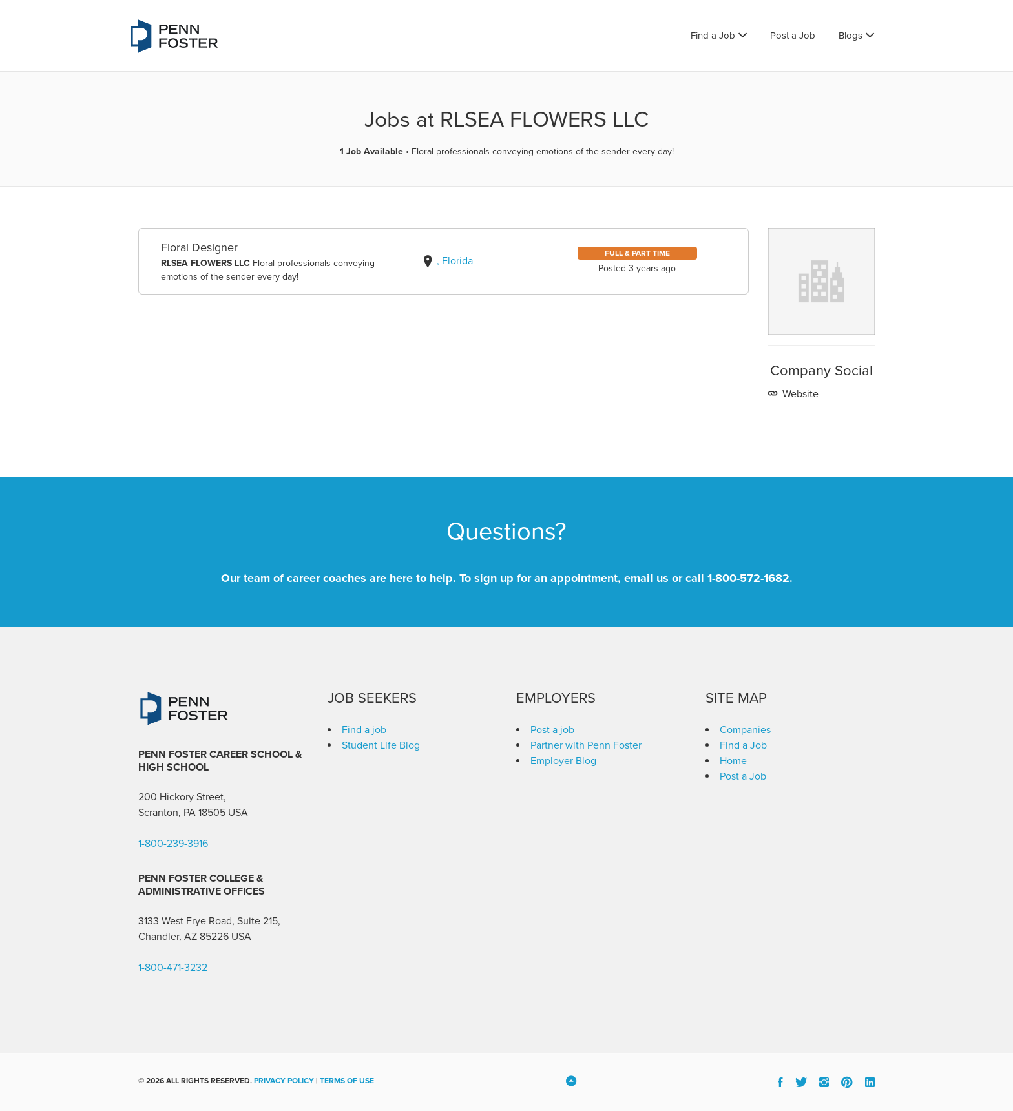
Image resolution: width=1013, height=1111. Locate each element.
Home (733, 760)
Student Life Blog (381, 745)
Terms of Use (347, 1080)
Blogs (850, 35)
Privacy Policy (284, 1080)
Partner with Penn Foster (586, 745)
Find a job (364, 729)
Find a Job (713, 35)
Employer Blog (563, 760)
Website (799, 394)
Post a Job (792, 35)
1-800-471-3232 (172, 967)
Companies (745, 729)
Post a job (552, 729)
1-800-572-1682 (748, 578)
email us (646, 578)
